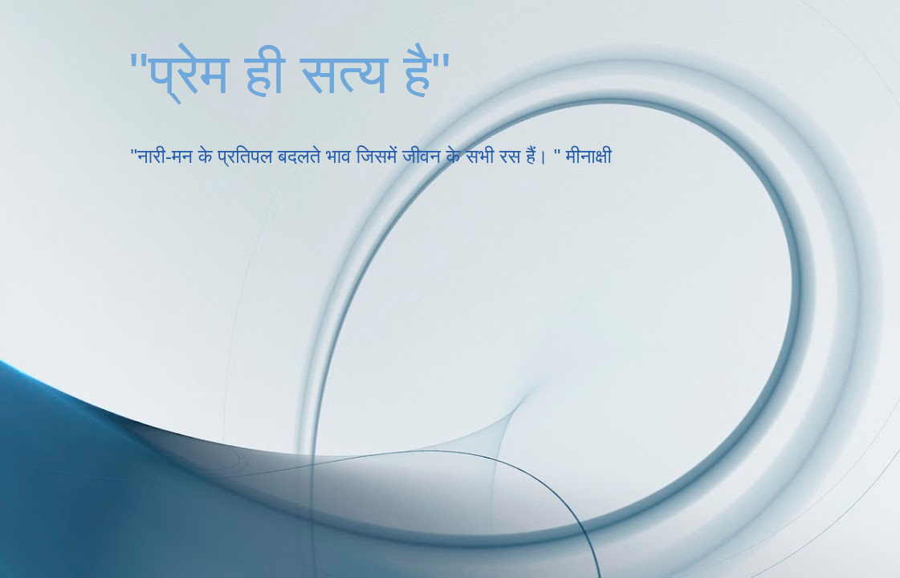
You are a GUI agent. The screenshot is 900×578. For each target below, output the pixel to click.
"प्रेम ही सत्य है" (290, 74)
